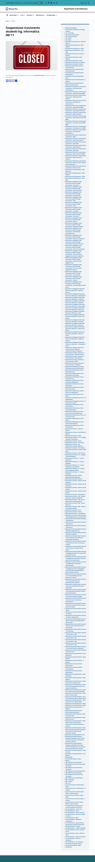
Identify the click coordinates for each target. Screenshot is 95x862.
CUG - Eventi (68, 38)
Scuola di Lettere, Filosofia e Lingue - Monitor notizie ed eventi (74, 803)
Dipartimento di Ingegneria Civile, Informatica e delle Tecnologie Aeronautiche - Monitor (73, 219)
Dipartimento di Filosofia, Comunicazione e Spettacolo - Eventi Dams (75, 142)
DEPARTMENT (14, 15)
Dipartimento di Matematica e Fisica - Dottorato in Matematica (74, 391)
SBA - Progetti (69, 781)
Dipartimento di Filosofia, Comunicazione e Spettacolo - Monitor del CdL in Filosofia (75, 157)
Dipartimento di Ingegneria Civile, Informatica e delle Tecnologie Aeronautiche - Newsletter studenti (74, 224)
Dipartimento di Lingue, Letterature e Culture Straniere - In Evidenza (74, 364)
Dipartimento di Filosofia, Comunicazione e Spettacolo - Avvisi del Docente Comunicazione (75, 88)
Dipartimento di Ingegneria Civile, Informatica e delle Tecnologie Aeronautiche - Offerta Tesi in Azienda (74, 247)
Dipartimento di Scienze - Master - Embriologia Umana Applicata (73, 476)
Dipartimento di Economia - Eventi (73, 60)
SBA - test (68, 783)
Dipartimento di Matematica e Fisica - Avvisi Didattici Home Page (74, 374)
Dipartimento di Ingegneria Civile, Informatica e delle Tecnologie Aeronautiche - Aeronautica (73, 183)
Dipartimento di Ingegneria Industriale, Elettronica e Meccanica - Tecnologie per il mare (75, 344)
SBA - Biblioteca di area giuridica (73, 773)
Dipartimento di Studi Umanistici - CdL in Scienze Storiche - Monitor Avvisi (75, 701)
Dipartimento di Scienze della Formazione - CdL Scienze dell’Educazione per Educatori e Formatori (75, 575)
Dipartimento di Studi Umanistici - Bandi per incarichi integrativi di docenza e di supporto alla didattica (75, 686)
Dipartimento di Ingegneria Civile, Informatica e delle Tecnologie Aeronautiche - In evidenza (73, 209)
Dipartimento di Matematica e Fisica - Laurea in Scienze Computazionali (74, 412)
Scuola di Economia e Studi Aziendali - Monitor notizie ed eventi (74, 792)
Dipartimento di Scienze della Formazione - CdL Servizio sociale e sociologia (75, 595)
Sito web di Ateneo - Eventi (72, 811)
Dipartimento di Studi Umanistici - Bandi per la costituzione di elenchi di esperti (75, 690)
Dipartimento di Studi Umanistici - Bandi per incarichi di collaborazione (75, 682)
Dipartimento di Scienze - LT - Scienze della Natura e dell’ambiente (74, 466)
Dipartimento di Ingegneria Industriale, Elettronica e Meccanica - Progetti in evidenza (75, 338)
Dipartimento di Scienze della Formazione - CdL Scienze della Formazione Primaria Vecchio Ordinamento (75, 591)
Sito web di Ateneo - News (71, 818)
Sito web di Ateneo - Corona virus (73, 809)
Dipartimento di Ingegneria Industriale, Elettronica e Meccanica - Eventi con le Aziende (75, 316)
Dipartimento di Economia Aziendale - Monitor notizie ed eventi (74, 84)
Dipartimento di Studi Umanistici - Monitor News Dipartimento (73, 711)
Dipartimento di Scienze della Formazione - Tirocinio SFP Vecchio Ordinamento (75, 647)
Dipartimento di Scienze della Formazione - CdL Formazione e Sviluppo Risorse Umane (75, 548)
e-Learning (25, 3)
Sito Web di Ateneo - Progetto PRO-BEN (75, 828)
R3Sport (67, 760)
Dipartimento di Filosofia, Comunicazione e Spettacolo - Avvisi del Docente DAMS (75, 92)
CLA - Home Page (69, 33)
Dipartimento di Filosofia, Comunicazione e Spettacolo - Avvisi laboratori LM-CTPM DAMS (75, 117)
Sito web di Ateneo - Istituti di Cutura (74, 812)
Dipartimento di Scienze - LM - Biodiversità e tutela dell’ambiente (74, 445)
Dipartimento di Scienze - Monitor (73, 479)
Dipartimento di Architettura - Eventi (74, 48)
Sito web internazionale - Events (73, 843)
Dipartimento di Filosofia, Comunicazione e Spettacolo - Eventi (75, 136)
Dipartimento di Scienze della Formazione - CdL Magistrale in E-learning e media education (75, 563)
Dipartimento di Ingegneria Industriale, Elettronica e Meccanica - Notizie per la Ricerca (75, 328)
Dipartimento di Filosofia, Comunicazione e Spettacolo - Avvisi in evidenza (75, 113)
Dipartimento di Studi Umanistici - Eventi (75, 705)
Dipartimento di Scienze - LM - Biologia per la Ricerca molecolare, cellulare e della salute (75, 449)
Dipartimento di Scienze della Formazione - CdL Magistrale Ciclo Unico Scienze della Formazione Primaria (75, 553)
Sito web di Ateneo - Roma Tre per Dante (75, 837)
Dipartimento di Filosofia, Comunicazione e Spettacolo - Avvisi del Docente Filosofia (75, 96)
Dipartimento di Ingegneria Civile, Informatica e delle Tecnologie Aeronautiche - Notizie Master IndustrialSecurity (73, 230)
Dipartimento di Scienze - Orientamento (75, 494)
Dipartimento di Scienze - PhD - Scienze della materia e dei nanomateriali (75, 500)
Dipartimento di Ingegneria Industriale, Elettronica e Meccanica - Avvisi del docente (75, 290)
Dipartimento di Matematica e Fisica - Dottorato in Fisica (74, 388)
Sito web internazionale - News (73, 845)
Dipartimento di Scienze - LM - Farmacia (75, 453)
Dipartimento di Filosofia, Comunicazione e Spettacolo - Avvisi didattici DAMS (75, 106)
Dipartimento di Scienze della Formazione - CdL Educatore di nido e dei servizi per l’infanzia (75, 542)
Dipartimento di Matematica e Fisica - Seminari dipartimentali (74, 422)
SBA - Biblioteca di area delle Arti (73, 762)
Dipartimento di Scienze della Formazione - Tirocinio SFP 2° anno (75, 633)
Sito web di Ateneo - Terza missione (74, 842)
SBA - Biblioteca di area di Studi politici (75, 771)
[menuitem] (7, 15)
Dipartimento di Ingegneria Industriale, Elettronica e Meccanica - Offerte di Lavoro (75, 333)
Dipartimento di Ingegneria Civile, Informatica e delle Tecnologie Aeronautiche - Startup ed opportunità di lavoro (75, 284)
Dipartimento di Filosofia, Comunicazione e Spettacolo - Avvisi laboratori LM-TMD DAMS (75, 122)
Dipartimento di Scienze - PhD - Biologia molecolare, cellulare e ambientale (75, 497)
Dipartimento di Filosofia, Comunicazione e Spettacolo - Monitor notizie (75, 167)
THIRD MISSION (40, 15)
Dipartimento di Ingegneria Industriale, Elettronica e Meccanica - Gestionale (75, 320)
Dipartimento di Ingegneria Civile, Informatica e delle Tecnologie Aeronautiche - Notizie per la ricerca (74, 242)
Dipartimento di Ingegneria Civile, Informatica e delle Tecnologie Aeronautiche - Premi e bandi (73, 273)
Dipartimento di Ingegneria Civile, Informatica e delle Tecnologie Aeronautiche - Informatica (73, 214)
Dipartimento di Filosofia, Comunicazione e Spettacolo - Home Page (75, 149)
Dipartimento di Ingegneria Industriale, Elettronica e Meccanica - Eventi (75, 312)
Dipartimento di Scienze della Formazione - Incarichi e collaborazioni (75, 616)
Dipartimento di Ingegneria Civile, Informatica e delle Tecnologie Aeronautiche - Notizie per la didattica (75, 237)
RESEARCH (30, 15)
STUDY (22, 15)
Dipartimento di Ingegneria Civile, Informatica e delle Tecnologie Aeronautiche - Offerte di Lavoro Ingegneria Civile (73, 260)
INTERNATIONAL (52, 15)
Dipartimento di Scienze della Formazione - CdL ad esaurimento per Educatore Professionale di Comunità (75, 537)
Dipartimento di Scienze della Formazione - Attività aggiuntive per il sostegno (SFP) (75, 516)
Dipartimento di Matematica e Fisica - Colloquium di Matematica (74, 381)
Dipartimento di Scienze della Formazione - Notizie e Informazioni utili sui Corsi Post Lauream (75, 625)
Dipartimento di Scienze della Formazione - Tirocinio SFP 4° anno (75, 640)
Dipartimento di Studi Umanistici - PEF (75, 735)
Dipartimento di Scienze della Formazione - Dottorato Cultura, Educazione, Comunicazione (75, 599)
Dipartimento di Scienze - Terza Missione (75, 513)
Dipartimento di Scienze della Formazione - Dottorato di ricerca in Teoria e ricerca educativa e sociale (75, 605)
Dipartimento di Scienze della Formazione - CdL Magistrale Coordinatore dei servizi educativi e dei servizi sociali (75, 558)
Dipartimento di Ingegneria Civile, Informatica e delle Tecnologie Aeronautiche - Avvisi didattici (73, 193)
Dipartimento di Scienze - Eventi (73, 441)
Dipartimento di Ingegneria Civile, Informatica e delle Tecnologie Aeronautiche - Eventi (73, 204)
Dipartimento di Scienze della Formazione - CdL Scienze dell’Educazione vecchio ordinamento (75, 586)
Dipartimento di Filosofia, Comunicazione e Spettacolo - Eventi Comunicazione (75, 139)
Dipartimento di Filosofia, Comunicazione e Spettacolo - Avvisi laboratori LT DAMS (75, 127)
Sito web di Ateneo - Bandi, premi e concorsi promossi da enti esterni (74, 806)
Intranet (31, 3)
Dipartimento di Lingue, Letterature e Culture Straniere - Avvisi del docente (74, 353)
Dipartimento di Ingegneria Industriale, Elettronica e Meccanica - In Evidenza (75, 298)
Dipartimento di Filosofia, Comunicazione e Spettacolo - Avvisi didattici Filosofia (75, 110)
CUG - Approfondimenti (71, 36)
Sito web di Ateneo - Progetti (72, 826)
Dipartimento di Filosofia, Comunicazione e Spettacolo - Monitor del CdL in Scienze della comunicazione (75, 162)
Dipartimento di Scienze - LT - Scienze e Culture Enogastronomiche (75, 469)
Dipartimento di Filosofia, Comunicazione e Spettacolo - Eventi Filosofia (75, 146)
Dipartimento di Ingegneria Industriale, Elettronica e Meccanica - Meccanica (75, 324)
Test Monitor (68, 847)
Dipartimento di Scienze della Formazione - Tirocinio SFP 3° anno (75, 637)
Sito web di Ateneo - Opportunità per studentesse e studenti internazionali (74, 823)
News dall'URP (69, 757)
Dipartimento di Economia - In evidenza (75, 62)
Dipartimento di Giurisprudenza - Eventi (75, 176)
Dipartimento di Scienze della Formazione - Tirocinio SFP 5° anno (75, 644)
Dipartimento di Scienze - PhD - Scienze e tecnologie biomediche (75, 507)
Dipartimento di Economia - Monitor (74, 64)
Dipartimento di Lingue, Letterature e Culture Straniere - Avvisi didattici (74, 357)
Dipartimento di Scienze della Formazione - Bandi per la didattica (75, 533)
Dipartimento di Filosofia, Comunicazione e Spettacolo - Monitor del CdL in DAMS (75, 153)
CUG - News (68, 40)
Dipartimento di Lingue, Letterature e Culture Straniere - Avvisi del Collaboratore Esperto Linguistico (74, 349)
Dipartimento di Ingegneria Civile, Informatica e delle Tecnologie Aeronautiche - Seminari (73, 278)
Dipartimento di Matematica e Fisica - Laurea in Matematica (74, 409)
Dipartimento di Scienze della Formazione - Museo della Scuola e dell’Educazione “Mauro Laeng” (75, 620)
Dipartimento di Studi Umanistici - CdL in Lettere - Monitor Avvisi (75, 694)
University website (10, 3)
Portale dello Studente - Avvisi (73, 759)
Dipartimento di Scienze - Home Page (74, 442)
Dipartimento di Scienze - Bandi (73, 436)
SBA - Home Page (69, 779)
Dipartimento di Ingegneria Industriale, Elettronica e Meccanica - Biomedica (75, 301)
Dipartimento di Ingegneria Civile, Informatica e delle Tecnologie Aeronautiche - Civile (73, 198)
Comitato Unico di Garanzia (72, 35)
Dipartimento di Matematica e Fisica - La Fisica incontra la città (75, 402)
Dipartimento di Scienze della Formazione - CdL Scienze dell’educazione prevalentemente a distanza (75, 580)
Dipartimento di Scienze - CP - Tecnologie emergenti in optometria (75, 438)
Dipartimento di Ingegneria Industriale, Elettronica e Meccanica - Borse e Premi (75, 305)
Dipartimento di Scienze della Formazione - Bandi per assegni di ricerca (75, 530)
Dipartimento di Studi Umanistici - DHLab (75, 703)
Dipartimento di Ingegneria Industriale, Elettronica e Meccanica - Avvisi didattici (75, 294)
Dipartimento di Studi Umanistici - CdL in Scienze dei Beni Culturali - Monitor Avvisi (75, 697)
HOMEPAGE (7, 15)
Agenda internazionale (71, 28)
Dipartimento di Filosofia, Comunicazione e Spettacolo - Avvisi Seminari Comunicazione (75, 131)
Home (7, 21)
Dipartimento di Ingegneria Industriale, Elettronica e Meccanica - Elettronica (75, 308)
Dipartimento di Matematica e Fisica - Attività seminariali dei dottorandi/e (74, 367)
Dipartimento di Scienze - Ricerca (73, 512)
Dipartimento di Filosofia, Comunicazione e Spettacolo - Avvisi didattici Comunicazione (75, 102)
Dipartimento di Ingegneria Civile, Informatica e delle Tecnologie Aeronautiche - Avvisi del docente (73, 188)
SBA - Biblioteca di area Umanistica (74, 778)
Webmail (36, 3)
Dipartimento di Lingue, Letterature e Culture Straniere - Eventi (74, 360)
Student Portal (18, 3)
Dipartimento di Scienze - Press (73, 510)
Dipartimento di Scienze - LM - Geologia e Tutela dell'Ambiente (75, 455)
